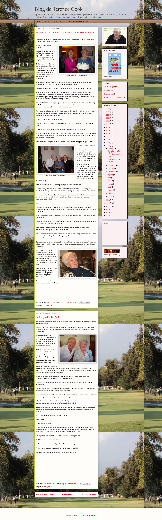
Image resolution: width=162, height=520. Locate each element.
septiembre (112, 172)
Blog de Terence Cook (58, 9)
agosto (110, 175)
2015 (108, 142)
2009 (108, 212)
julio (109, 178)
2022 (108, 121)
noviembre (112, 165)
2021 (108, 124)
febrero (110, 193)
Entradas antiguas (89, 494)
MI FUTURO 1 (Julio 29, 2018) (54, 21)
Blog (38, 21)
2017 (108, 136)
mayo (110, 184)
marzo (110, 190)
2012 (108, 203)
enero (110, 196)
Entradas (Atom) (71, 502)
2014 (108, 146)
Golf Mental (108, 90)
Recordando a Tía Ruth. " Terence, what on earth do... (114, 154)
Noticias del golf (109, 87)
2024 (108, 115)
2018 (108, 133)
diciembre (111, 148)
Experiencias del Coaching (113, 97)
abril (109, 187)
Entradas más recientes (45, 494)
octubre (111, 168)
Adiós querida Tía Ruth (48, 317)
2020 (108, 127)
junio (110, 181)
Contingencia (47, 305)
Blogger (93, 515)
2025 (108, 112)
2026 (108, 109)
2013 (108, 200)
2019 (108, 130)
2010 (108, 209)
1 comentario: (71, 302)
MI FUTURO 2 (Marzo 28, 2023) (79, 21)
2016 (108, 139)
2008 (108, 215)
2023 (108, 118)
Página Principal (68, 494)
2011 (108, 206)
